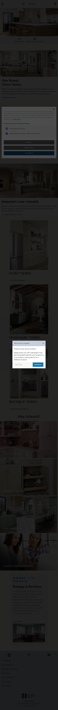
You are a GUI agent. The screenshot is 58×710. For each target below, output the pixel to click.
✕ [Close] (43, 343)
